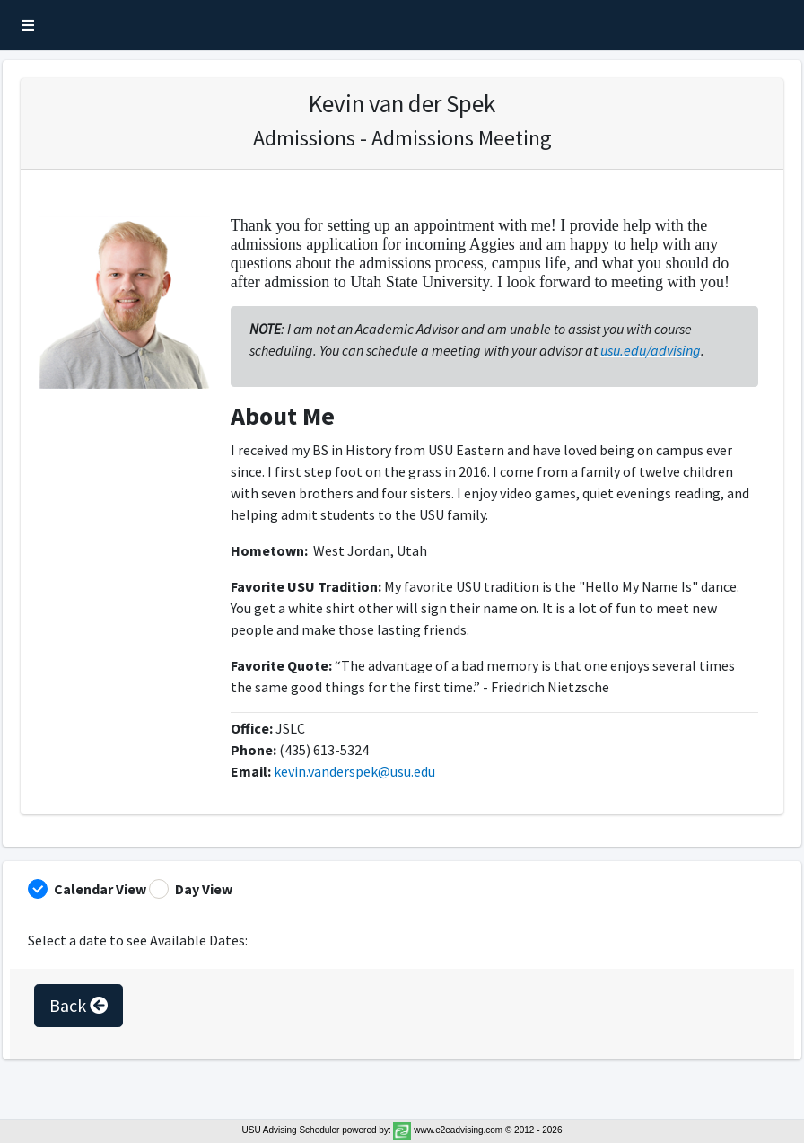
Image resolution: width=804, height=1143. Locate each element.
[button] (27, 25)
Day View (203, 889)
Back (78, 1005)
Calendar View (100, 889)
